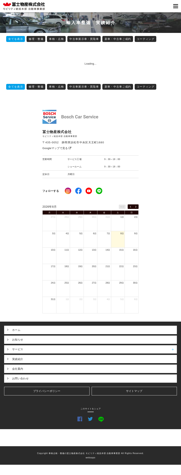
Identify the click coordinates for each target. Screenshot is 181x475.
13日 (94, 250)
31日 (108, 217)
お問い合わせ (20, 378)
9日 (136, 233)
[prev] (130, 206)
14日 (108, 250)
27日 (53, 217)
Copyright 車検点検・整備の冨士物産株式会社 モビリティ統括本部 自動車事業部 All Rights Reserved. (90, 453)
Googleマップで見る (56, 148)
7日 (108, 233)
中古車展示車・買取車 (84, 39)
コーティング (145, 39)
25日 (66, 283)
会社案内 (17, 368)
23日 (135, 266)
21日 (108, 266)
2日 (136, 217)
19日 (80, 266)
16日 (135, 250)
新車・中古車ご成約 (118, 39)
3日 (53, 233)
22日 (121, 266)
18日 (66, 266)
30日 (94, 217)
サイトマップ (134, 391)
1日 (122, 217)
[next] (136, 206)
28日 (66, 217)
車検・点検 (56, 39)
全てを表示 (15, 39)
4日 (67, 233)
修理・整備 (36, 39)
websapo (90, 457)
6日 (94, 233)
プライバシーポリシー (47, 391)
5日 (81, 233)
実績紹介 (17, 359)
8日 (122, 233)
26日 (80, 283)
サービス (94, 349)
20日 (94, 266)
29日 (80, 217)
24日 (53, 283)
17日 (53, 266)
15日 (121, 250)
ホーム (16, 329)
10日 (53, 250)
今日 (122, 207)
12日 (80, 250)
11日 (66, 250)
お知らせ (17, 339)
